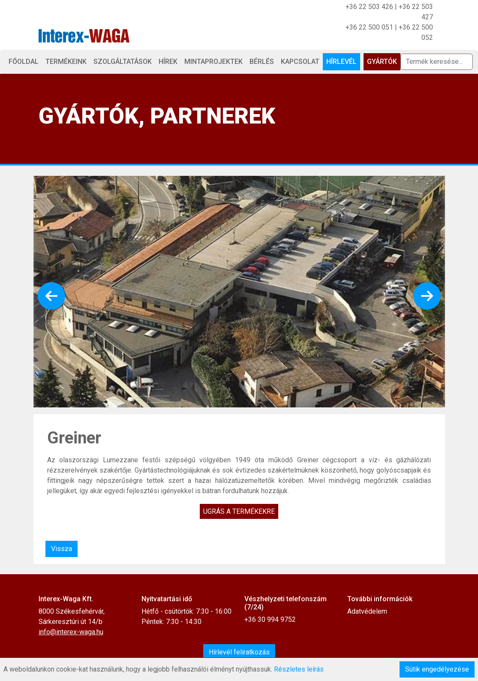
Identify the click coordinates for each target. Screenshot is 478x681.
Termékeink (66, 61)
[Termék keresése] (436, 62)
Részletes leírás (299, 669)
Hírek (168, 61)
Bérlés (262, 61)
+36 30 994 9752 (270, 619)
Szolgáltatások (122, 61)
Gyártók (382, 61)
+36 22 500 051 (369, 27)
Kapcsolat (300, 61)
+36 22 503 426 (369, 7)
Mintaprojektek (213, 61)
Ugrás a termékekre (239, 511)
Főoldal (24, 61)
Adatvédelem (367, 611)
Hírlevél (341, 61)
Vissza (61, 549)
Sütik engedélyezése (437, 669)
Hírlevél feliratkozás (239, 652)
